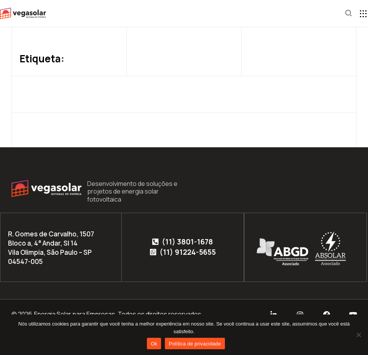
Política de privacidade (195, 344)
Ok (154, 344)
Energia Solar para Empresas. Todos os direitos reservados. (118, 314)
